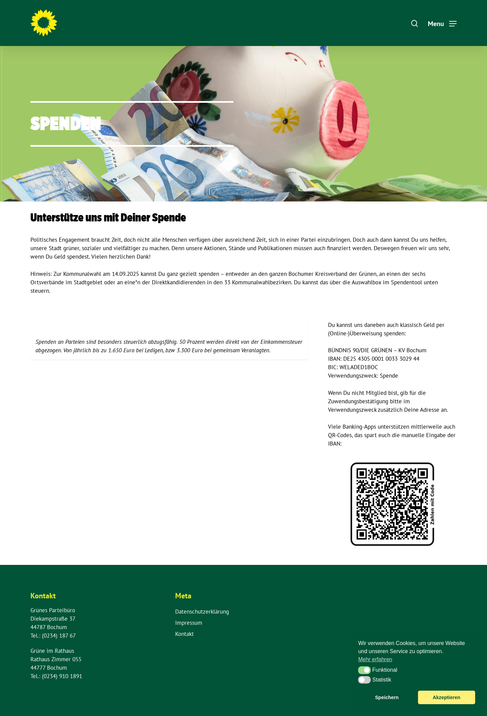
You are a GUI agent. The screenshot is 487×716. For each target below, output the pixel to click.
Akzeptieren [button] (446, 697)
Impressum (188, 622)
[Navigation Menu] (442, 23)
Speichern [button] (387, 697)
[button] (364, 670)
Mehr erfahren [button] (375, 659)
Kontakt (184, 634)
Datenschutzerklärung (202, 611)
